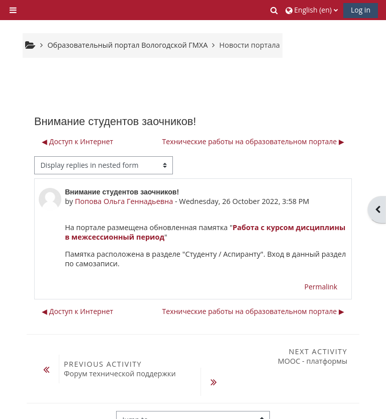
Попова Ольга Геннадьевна (124, 201)
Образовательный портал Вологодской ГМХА (127, 45)
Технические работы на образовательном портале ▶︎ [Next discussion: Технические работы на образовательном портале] (253, 141)
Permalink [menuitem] (320, 286)
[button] (274, 10)
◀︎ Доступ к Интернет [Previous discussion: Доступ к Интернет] (77, 141)
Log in (360, 10)
